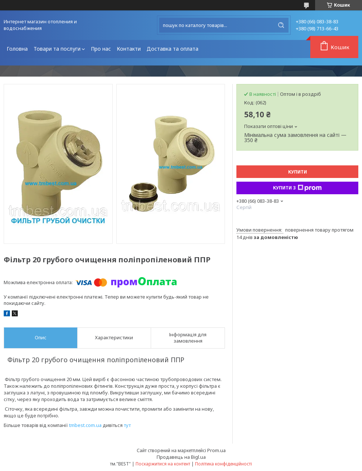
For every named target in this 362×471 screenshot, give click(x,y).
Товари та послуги (57, 48)
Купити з (297, 188)
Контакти (129, 48)
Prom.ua (216, 450)
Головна (17, 48)
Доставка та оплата (172, 48)
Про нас (101, 48)
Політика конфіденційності (223, 464)
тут (127, 425)
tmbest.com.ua (85, 425)
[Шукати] (281, 25)
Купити (297, 172)
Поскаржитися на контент (163, 464)
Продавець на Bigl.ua (181, 457)
